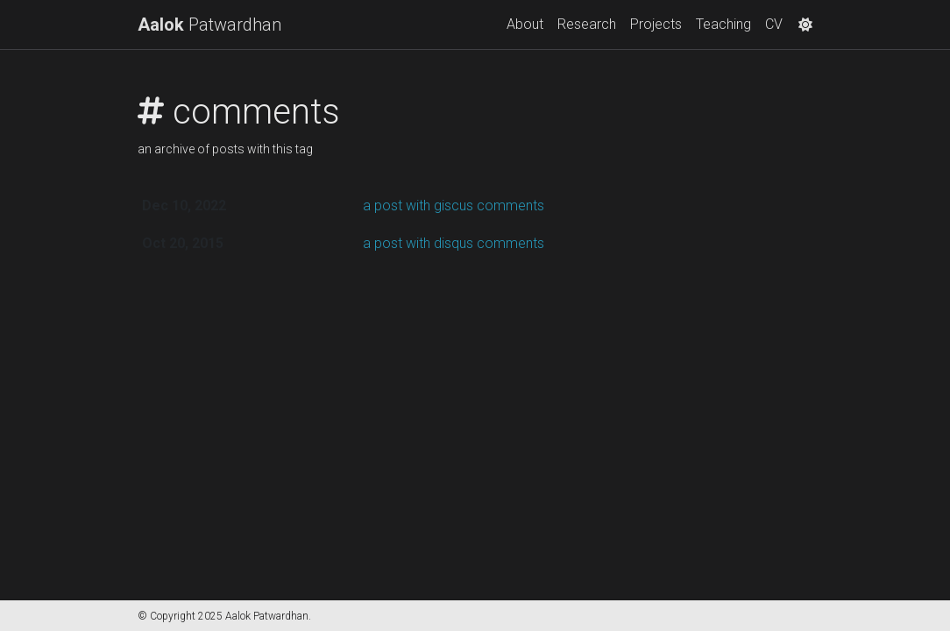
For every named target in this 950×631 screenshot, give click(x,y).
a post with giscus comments (453, 205)
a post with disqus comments (453, 243)
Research (586, 24)
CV (774, 24)
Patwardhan (209, 24)
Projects (656, 24)
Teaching (723, 24)
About (525, 24)
